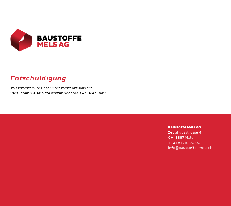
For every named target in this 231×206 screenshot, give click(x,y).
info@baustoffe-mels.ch (190, 148)
